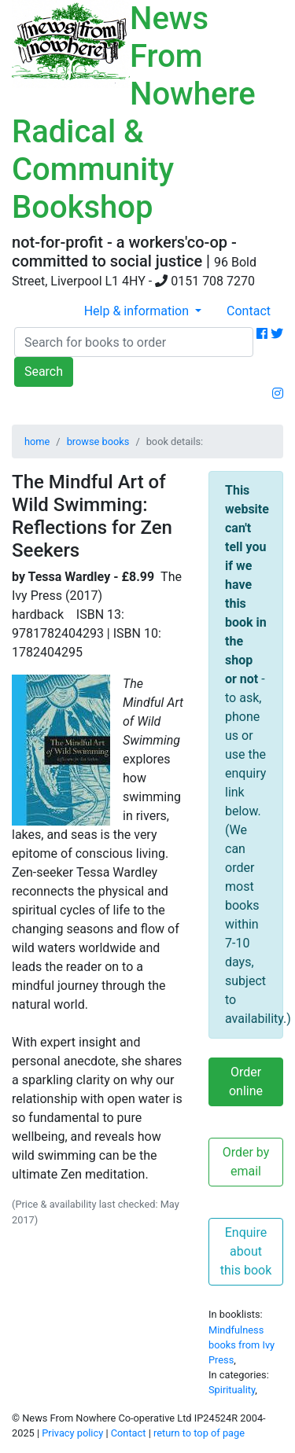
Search (43, 371)
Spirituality (231, 1390)
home (37, 441)
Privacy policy (72, 1433)
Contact (249, 310)
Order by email (246, 1162)
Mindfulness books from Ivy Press (241, 1345)
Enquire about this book (246, 1251)
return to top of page (199, 1433)
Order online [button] (246, 1081)
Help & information (138, 310)
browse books (98, 441)
